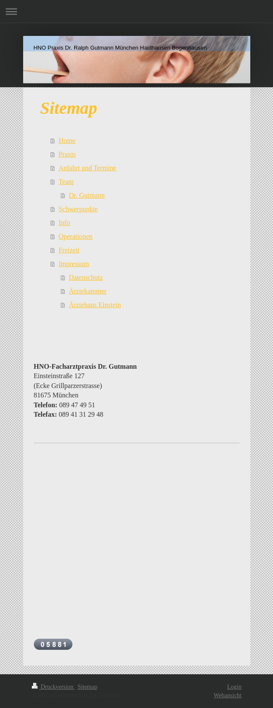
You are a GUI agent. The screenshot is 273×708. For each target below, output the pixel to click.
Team (66, 181)
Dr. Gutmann (87, 195)
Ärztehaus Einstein (95, 304)
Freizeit (69, 250)
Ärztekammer (88, 291)
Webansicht (228, 695)
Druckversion (53, 687)
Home (67, 140)
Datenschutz (86, 277)
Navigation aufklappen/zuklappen (136, 11)
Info (64, 222)
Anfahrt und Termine (88, 168)
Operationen (76, 236)
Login (234, 687)
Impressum (74, 263)
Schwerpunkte (78, 209)
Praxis (67, 154)
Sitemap (87, 687)
